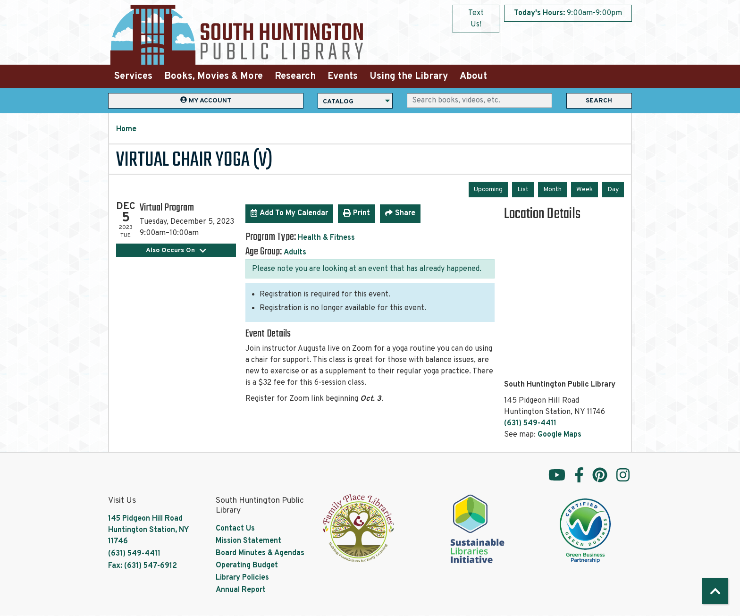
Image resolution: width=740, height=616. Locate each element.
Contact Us (235, 528)
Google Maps (559, 434)
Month (552, 190)
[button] (568, 13)
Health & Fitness (326, 238)
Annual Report (241, 590)
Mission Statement (248, 541)
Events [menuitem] (343, 76)
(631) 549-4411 (530, 423)
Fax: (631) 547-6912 (142, 566)
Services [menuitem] (133, 76)
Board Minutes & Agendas (260, 553)
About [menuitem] (473, 76)
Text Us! (476, 18)
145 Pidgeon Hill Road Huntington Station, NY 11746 (148, 530)
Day (613, 190)
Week (584, 190)
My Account (205, 100)
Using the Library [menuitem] (409, 76)
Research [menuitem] (295, 76)
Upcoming (488, 190)
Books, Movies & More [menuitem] (213, 76)
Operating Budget (247, 565)
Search (599, 101)
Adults (295, 252)
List (523, 190)
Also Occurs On (176, 250)
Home (126, 129)
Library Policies (242, 577)
